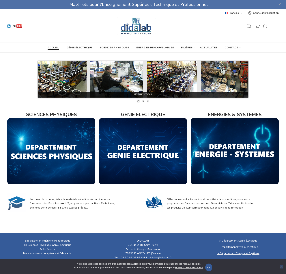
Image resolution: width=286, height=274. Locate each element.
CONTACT (231, 48)
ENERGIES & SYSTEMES (235, 114)
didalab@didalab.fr (160, 257)
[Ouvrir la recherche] (249, 26)
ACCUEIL (53, 47)
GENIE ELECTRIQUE (143, 114)
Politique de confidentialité (189, 267)
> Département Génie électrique (238, 240)
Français (232, 13)
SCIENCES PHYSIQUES (114, 47)
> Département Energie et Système (238, 253)
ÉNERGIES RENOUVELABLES (155, 47)
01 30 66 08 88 (130, 257)
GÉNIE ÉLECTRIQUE (80, 47)
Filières (186, 48)
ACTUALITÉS (208, 47)
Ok (208, 267)
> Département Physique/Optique (238, 247)
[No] (281, 266)
